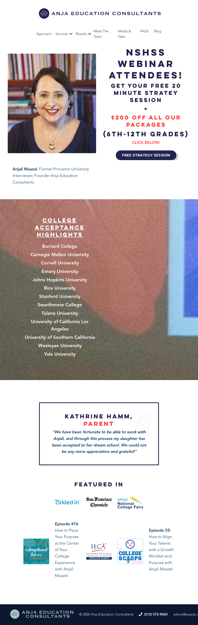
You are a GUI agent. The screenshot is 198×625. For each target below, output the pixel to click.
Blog (157, 31)
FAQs (144, 31)
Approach (44, 34)
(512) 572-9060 (156, 615)
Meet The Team (101, 33)
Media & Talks (124, 33)
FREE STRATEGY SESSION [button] (146, 155)
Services (61, 34)
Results (81, 34)
